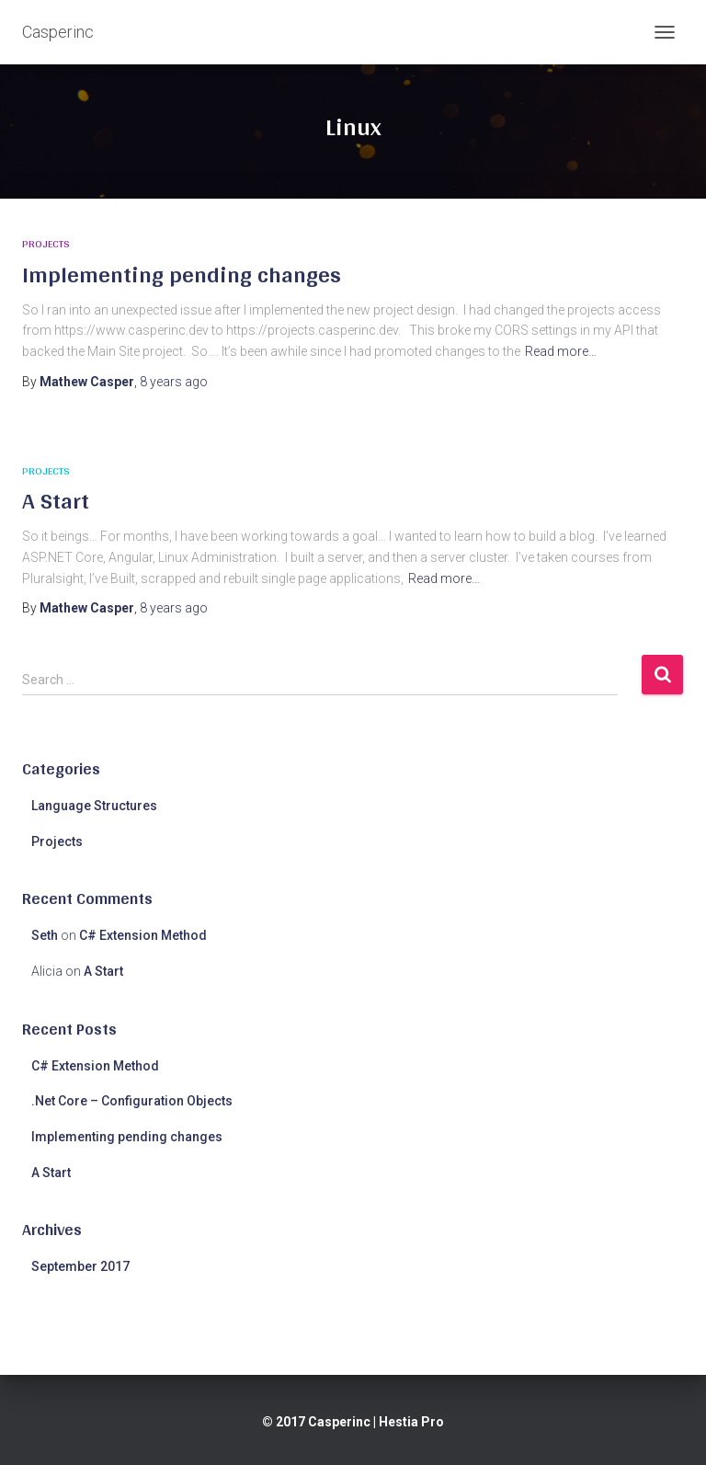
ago (174, 381)
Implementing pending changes (181, 274)
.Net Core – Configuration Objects (132, 1100)
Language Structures (94, 805)
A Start (55, 500)
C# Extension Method (143, 935)
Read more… (561, 351)
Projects (46, 244)
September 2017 (80, 1266)
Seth (44, 935)
